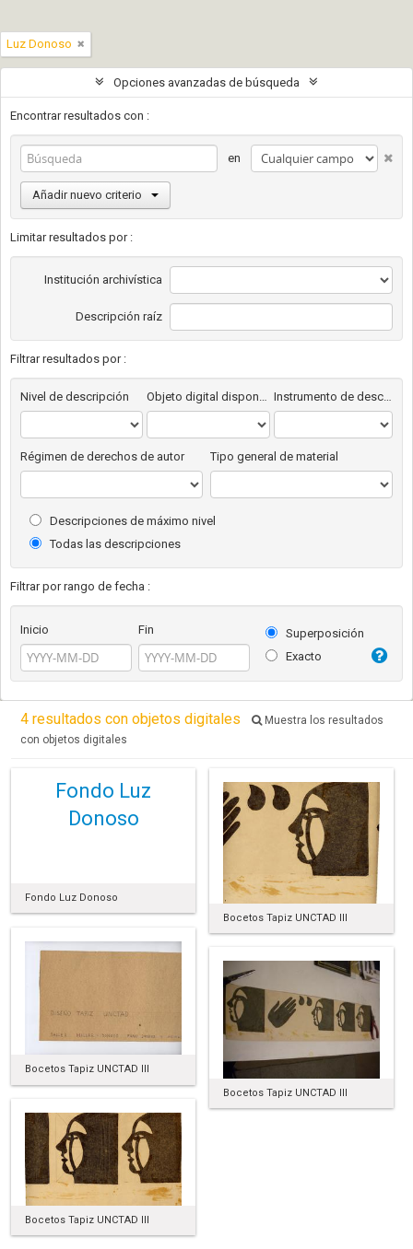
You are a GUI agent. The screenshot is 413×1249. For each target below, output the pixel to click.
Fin (146, 629)
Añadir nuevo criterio (95, 195)
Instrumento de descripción (333, 396)
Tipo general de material (274, 456)
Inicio (34, 629)
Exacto (294, 656)
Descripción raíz (119, 316)
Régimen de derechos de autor (102, 456)
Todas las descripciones (105, 544)
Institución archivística (103, 279)
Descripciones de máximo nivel (123, 521)
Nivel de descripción (74, 396)
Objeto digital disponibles (208, 396)
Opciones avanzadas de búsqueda (206, 82)
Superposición (315, 633)
